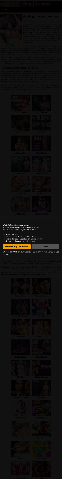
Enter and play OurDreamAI (16, 246)
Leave (45, 246)
